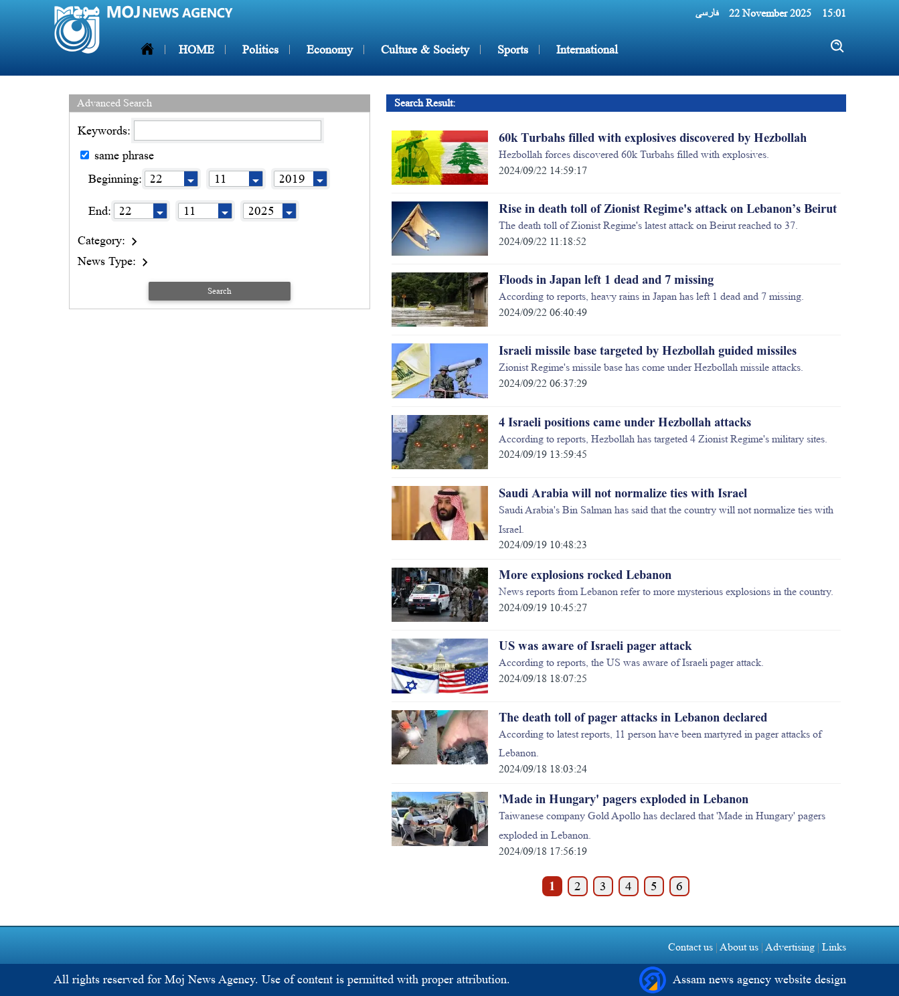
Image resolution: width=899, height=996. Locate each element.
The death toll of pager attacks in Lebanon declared (633, 717)
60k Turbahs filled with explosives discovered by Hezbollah (653, 138)
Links (832, 946)
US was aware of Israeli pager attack (595, 646)
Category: (109, 240)
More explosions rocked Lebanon (585, 575)
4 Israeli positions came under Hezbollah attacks (625, 422)
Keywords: (106, 130)
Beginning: (115, 178)
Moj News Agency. (213, 979)
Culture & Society (423, 49)
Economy (328, 49)
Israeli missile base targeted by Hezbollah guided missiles (648, 350)
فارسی (707, 13)
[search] (837, 46)
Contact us (690, 946)
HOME (196, 49)
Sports (511, 49)
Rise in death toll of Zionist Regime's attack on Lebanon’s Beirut (668, 208)
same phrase (117, 155)
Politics (258, 49)
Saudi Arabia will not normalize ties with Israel (623, 493)
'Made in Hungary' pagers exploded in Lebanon (623, 799)
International (585, 49)
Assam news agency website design (742, 980)
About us (739, 946)
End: (99, 211)
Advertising (790, 946)
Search (220, 291)
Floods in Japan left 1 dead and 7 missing (606, 279)
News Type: (114, 261)
